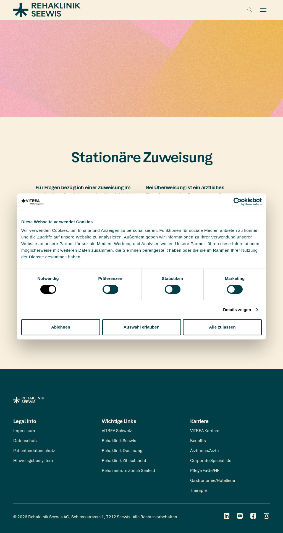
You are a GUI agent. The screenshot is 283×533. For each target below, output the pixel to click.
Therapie (198, 490)
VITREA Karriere (204, 430)
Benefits (198, 440)
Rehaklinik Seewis (119, 440)
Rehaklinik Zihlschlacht (124, 460)
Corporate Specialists (210, 460)
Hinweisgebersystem (33, 460)
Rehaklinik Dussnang (122, 450)
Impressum (24, 430)
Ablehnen (60, 327)
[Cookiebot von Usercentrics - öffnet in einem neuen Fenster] (237, 202)
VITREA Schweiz (117, 430)
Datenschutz (25, 440)
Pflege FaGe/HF (204, 470)
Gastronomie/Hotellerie (212, 480)
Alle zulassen (222, 327)
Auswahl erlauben (141, 327)
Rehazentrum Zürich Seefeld (128, 470)
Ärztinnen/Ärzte (204, 450)
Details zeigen (237, 309)
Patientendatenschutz (34, 450)
